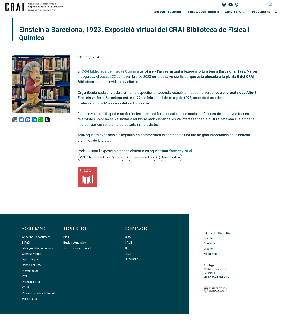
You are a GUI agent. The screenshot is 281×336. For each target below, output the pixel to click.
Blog (66, 237)
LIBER (128, 253)
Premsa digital (31, 281)
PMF (25, 276)
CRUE (128, 242)
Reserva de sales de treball (38, 293)
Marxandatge (30, 270)
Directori (209, 238)
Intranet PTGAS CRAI (217, 233)
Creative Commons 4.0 (216, 276)
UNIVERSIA (132, 259)
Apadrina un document (36, 237)
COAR (128, 237)
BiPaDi (26, 242)
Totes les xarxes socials (77, 248)
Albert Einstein (171, 157)
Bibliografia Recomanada (37, 248)
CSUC (128, 248)
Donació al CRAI (31, 265)
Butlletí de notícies (74, 242)
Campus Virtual (31, 253)
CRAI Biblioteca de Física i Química (101, 157)
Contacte (209, 243)
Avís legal (209, 265)
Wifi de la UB (29, 298)
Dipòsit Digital (30, 259)
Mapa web (210, 254)
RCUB (25, 287)
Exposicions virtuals (142, 157)
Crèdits (208, 248)
